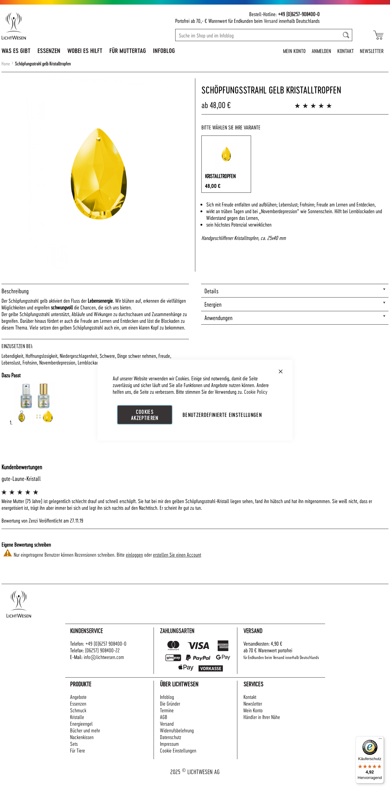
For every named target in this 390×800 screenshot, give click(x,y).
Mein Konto (294, 51)
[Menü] (380, 740)
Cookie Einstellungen (178, 750)
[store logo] (40, 26)
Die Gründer (170, 703)
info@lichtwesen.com (104, 657)
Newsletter (372, 51)
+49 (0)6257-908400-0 (299, 14)
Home (6, 63)
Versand (271, 20)
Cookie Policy (255, 391)
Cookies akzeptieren (144, 414)
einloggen (134, 554)
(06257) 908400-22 (102, 650)
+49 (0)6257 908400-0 (105, 643)
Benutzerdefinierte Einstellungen (222, 414)
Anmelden (321, 51)
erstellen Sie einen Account (177, 554)
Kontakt (345, 51)
